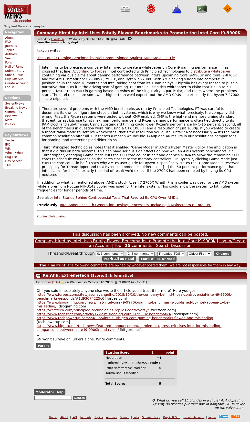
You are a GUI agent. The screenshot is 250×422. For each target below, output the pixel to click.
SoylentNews (17, 13)
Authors (11, 54)
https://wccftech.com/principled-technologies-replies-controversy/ (93, 310)
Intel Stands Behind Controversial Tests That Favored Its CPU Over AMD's (116, 198)
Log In (9, 87)
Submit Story (14, 71)
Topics (9, 50)
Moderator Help (49, 392)
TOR (8, 165)
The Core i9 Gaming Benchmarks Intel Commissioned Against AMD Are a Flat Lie (106, 58)
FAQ (8, 41)
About (9, 38)
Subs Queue (14, 75)
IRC (7, 144)
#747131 (139, 282)
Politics (10, 124)
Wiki (8, 148)
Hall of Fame (14, 66)
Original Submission (51, 216)
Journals (11, 46)
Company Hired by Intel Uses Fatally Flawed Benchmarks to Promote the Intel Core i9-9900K (138, 33)
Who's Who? (14, 153)
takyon (43, 51)
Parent (43, 345)
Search (10, 58)
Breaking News (16, 107)
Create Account (16, 83)
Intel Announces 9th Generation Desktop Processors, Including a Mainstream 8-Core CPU (135, 205)
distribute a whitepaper (210, 71)
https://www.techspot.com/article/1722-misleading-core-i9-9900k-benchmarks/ (104, 314)
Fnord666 (57, 39)
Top (118, 245)
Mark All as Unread (158, 259)
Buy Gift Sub (14, 79)
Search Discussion (173, 245)
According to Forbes (89, 71)
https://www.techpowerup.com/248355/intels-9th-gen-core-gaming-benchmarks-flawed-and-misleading (125, 318)
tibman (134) (50, 282)
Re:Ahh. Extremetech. (67, 275)
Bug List (11, 157)
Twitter (10, 140)
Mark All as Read (119, 259)
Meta (8, 120)
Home (53, 417)
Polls (8, 62)
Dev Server (13, 161)
